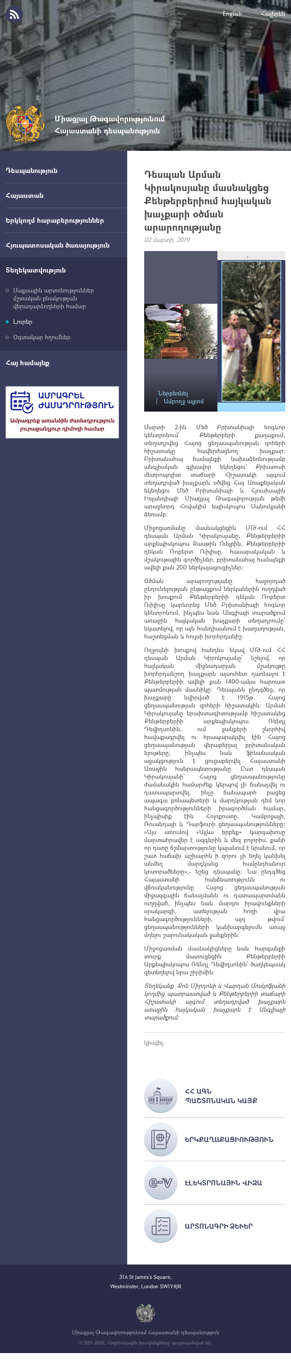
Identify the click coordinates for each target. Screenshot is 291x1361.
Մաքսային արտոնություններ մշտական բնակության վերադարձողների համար (53, 298)
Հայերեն (273, 13)
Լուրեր (22, 321)
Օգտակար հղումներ (42, 337)
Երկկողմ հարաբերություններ (55, 220)
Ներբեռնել (173, 393)
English (232, 13)
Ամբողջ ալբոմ (184, 401)
